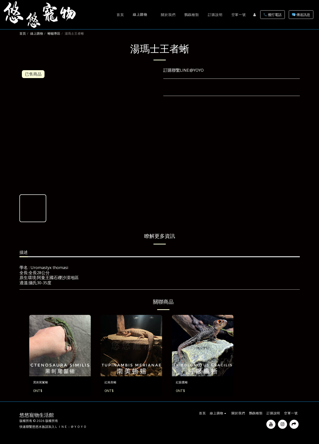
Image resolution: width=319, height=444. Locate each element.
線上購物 (36, 33)
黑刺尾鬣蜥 (43, 383)
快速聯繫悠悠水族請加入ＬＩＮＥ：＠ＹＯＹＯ (53, 428)
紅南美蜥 (113, 383)
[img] (60, 345)
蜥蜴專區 (53, 33)
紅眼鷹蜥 (184, 383)
